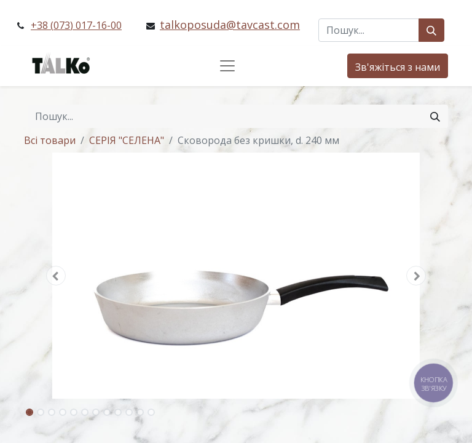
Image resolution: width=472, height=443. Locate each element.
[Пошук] (431, 30)
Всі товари (50, 140)
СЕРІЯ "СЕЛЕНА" (126, 140)
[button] (56, 276)
